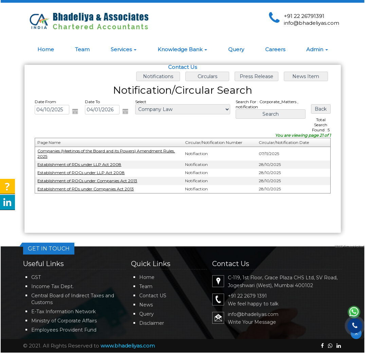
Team (82, 49)
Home (45, 49)
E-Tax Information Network (63, 311)
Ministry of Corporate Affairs (64, 321)
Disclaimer (151, 323)
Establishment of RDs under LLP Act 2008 (81, 164)
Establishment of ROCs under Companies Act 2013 (89, 180)
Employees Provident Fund (63, 330)
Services (123, 49)
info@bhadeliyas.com (311, 23)
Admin (317, 49)
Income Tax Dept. (52, 286)
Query (236, 49)
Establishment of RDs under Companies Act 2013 (87, 188)
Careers (275, 49)
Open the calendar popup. (76, 112)
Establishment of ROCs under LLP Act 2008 (83, 172)
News (146, 305)
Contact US (152, 296)
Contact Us (182, 67)
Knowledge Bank (182, 49)
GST (36, 277)
